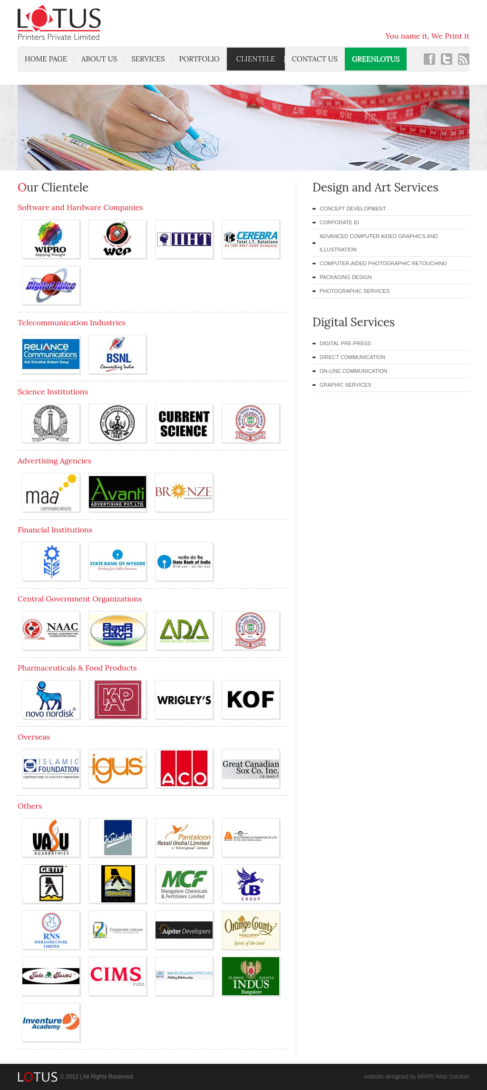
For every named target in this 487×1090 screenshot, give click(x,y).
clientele (255, 58)
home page (46, 58)
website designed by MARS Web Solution (416, 1076)
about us (99, 58)
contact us (315, 58)
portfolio (199, 58)
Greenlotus (375, 58)
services (148, 58)
